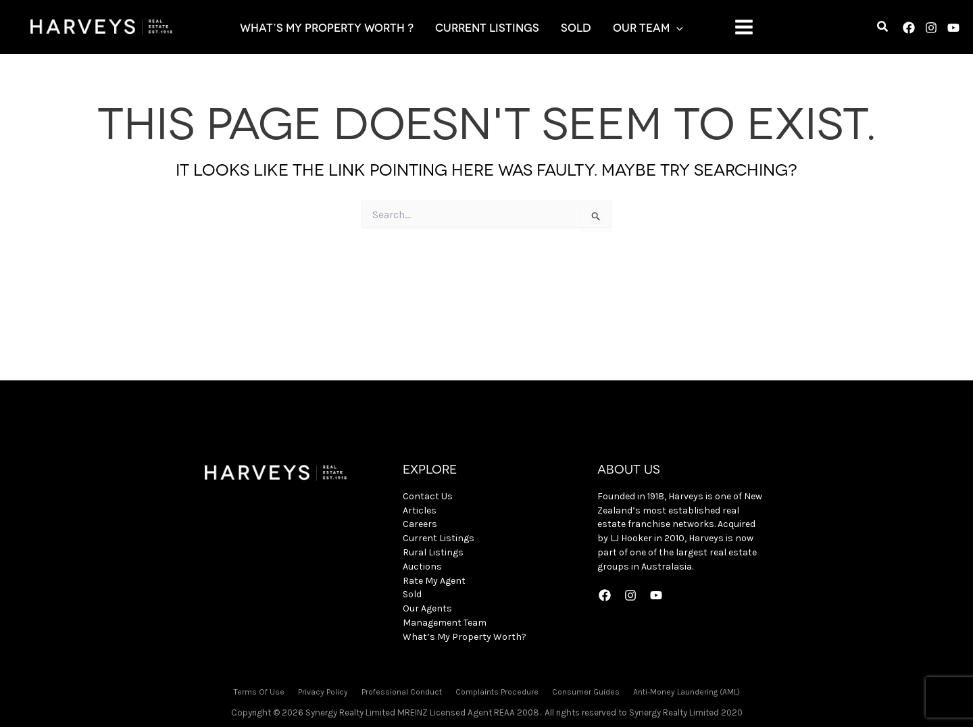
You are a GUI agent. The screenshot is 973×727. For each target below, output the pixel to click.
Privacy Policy (323, 692)
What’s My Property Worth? (464, 637)
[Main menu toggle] (744, 27)
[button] (883, 28)
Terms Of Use (259, 692)
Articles (419, 510)
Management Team (445, 622)
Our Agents (427, 608)
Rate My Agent (434, 580)
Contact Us (428, 496)
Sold (412, 594)
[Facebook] (909, 28)
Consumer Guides (586, 692)
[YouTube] (953, 28)
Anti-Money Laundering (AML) (686, 692)
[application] (676, 27)
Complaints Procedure (497, 692)
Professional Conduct (401, 692)
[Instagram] (931, 28)
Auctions (422, 566)
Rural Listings (433, 552)
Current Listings (438, 538)
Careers (420, 524)
